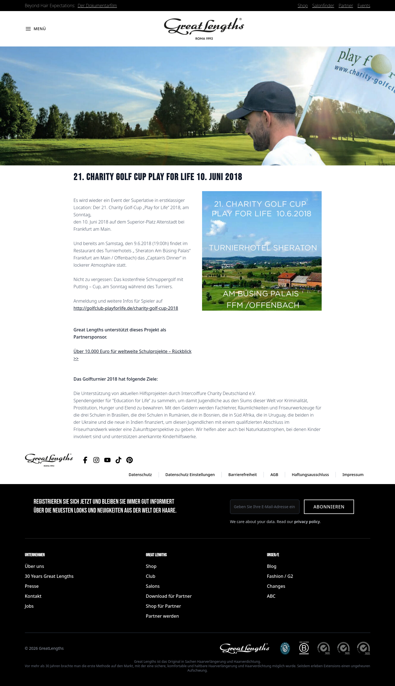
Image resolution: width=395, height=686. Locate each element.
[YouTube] (107, 460)
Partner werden (162, 616)
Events (364, 5)
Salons (153, 586)
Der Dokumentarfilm (97, 5)
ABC (271, 596)
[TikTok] (118, 460)
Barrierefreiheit (242, 474)
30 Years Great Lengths (49, 576)
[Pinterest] (129, 460)
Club (150, 576)
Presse (32, 586)
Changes (276, 586)
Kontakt (33, 596)
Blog (271, 566)
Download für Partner (169, 596)
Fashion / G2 (280, 576)
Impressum (352, 474)
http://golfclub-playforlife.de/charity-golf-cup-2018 (126, 308)
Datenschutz (140, 474)
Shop (303, 5)
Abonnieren (328, 507)
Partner (346, 5)
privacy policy (307, 521)
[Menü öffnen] (36, 28)
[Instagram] (96, 460)
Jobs (29, 606)
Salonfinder (323, 5)
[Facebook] (85, 460)
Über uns (34, 566)
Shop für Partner (163, 606)
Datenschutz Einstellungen (190, 474)
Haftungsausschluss (310, 474)
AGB (274, 474)
